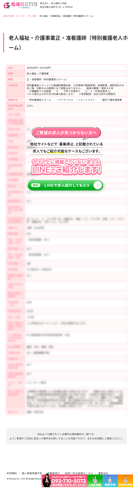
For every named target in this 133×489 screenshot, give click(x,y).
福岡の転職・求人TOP (14, 15)
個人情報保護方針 (32, 473)
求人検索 (32, 15)
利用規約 (12, 473)
